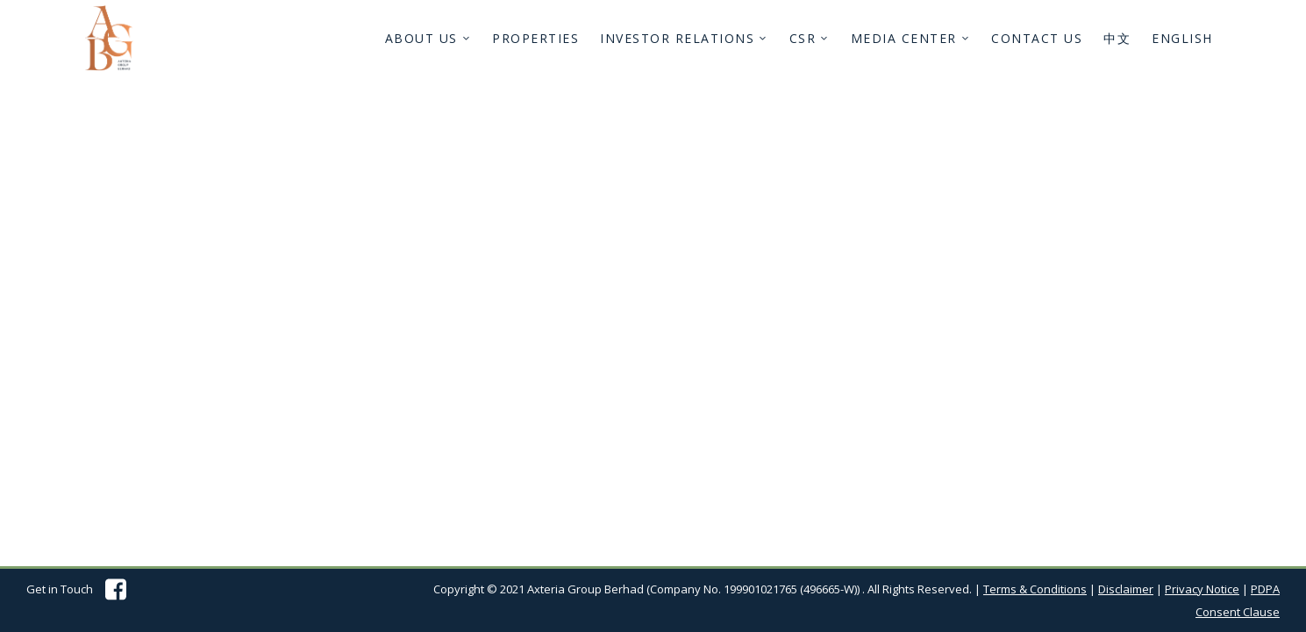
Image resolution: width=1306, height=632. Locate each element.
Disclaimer (1125, 589)
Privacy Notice (1202, 589)
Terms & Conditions (1035, 589)
